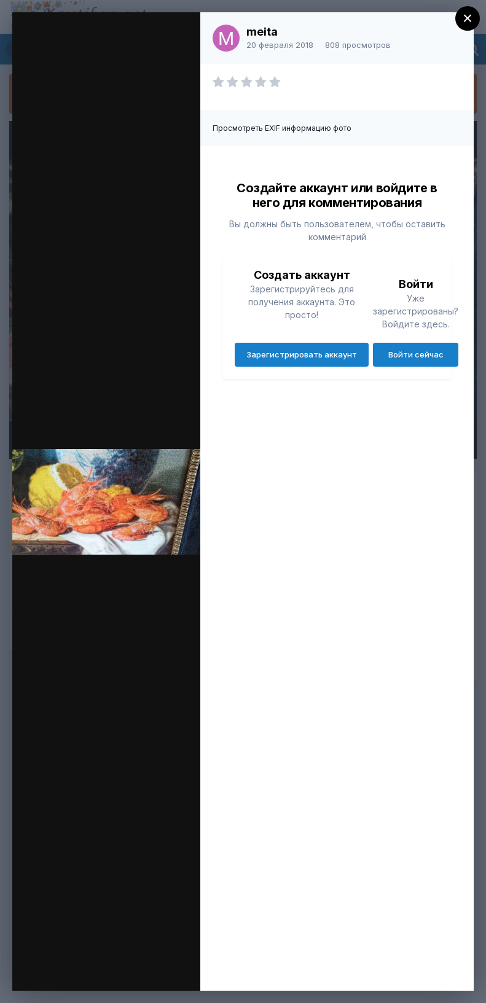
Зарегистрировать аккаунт (301, 354)
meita (262, 31)
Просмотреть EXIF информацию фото (282, 128)
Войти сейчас (416, 354)
